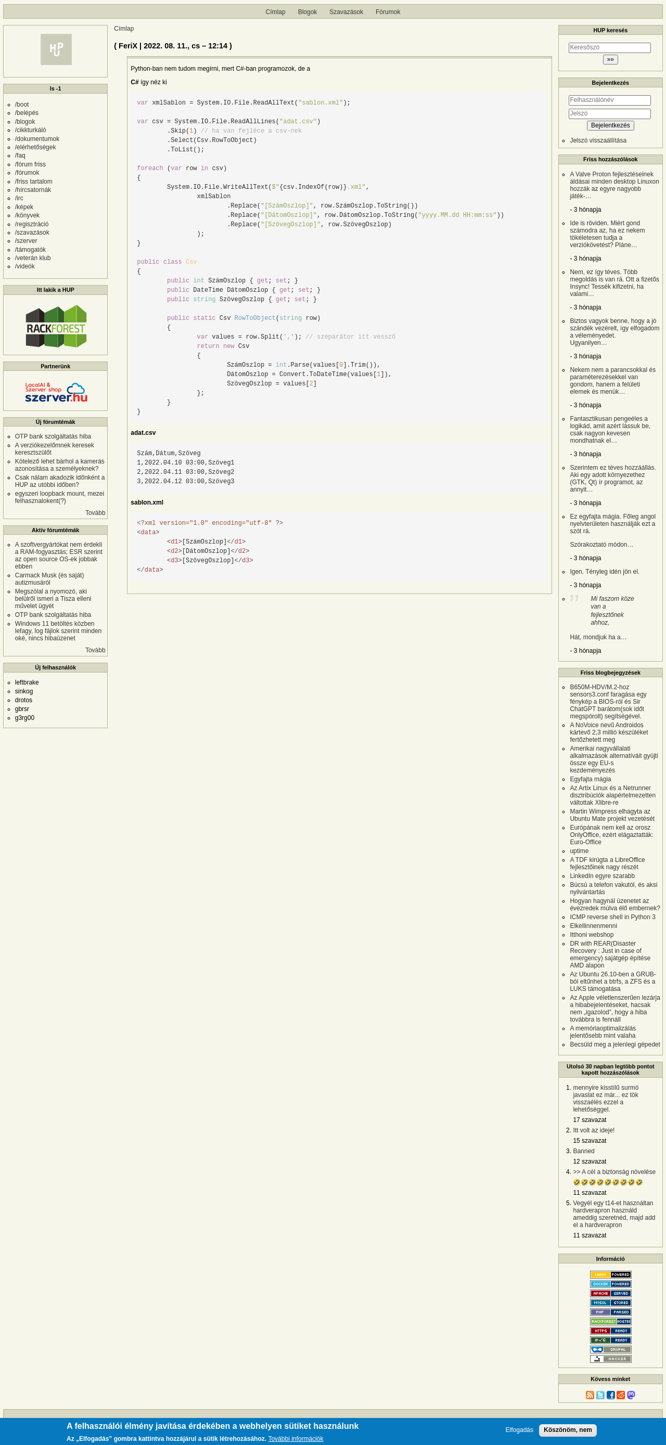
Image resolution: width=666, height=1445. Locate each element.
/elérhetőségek (35, 147)
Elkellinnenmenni (593, 926)
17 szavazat (589, 1120)
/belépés (27, 113)
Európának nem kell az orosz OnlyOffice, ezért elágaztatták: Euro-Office (612, 835)
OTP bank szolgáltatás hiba (53, 436)
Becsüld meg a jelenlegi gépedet (615, 1044)
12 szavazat (589, 1161)
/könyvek (27, 215)
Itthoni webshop (591, 934)
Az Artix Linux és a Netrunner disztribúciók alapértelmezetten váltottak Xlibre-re (613, 795)
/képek (24, 207)
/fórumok (27, 172)
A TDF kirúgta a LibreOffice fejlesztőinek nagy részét (607, 863)
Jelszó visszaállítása (598, 140)
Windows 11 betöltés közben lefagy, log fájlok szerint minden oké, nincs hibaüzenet (58, 631)
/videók (25, 266)
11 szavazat (589, 1192)
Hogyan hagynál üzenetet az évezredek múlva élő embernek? (615, 904)
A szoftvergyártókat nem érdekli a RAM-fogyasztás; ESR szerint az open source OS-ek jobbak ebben (59, 555)
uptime (579, 851)
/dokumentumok (37, 139)
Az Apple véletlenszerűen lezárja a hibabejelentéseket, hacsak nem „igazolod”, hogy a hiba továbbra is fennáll (615, 1008)
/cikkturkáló (30, 130)
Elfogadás (519, 1430)
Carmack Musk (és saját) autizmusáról (49, 579)
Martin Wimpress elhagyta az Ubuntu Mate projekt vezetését (612, 815)
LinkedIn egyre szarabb (602, 876)
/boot (22, 104)
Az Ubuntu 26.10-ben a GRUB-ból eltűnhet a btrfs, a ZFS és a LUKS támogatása (613, 981)
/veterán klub (33, 258)
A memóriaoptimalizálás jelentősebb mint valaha (603, 1032)
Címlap (276, 12)
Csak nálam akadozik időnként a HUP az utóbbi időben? (60, 481)
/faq (20, 155)
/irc (19, 198)
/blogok (25, 121)
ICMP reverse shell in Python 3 (613, 917)
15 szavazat (589, 1140)
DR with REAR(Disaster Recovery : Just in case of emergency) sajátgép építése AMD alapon (610, 954)
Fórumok (388, 12)
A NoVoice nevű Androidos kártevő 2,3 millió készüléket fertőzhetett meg (609, 732)
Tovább (95, 513)
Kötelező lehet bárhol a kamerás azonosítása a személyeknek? (60, 465)
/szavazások (32, 232)
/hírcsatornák (33, 189)
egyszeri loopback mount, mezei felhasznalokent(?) (59, 497)
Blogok (307, 12)
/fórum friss (30, 164)
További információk (295, 1439)
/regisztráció (32, 224)
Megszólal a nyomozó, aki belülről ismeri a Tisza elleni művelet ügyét (53, 599)
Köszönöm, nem (568, 1430)
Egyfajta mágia (590, 779)
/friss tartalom (34, 181)
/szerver (26, 240)
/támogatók (30, 249)
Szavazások (346, 12)
